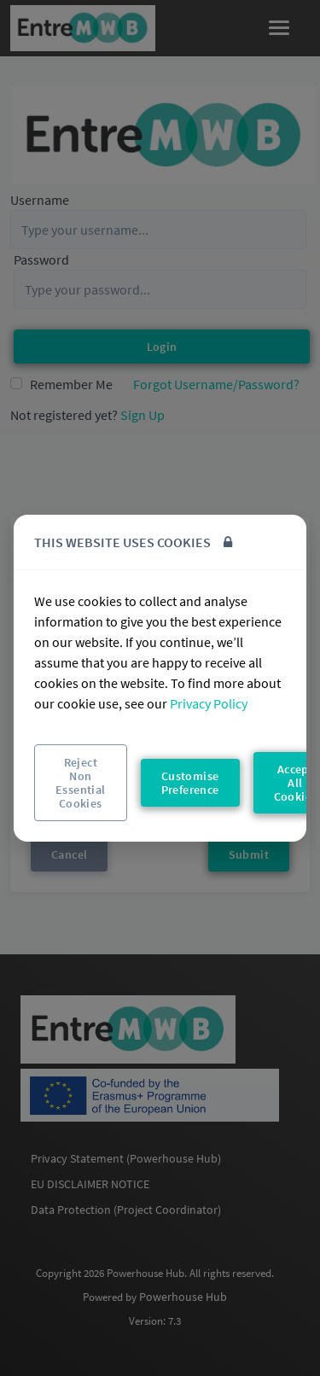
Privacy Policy (208, 703)
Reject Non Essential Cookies (80, 783)
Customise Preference (190, 782)
